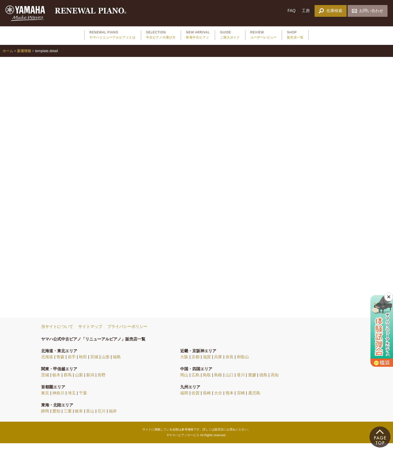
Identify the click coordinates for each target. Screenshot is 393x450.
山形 (106, 364)
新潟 (90, 382)
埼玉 (72, 400)
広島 (195, 382)
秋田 (83, 364)
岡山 (184, 382)
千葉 (83, 400)
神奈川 (58, 400)
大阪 (184, 364)
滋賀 (207, 364)
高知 (275, 382)
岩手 (72, 364)
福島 (117, 364)
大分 (218, 400)
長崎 (207, 400)
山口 (230, 382)
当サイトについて (57, 333)
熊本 (230, 400)
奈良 (230, 364)
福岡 (184, 400)
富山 (90, 418)
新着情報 (24, 58)
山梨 (79, 382)
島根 (218, 382)
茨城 (45, 382)
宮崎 (241, 400)
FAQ (291, 11)
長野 (101, 382)
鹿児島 (254, 400)
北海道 (47, 364)
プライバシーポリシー (127, 333)
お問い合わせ (367, 11)
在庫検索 (330, 11)
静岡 (45, 418)
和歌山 (243, 364)
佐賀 (195, 400)
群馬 (68, 382)
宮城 (94, 364)
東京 (45, 400)
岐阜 (79, 418)
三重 (68, 418)
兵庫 (218, 364)
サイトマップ (90, 333)
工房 (306, 11)
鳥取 (207, 382)
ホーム (8, 58)
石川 (101, 418)
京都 (195, 364)
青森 (60, 364)
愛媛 (252, 382)
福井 (113, 418)
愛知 (56, 418)
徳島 (263, 382)
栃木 (56, 382)
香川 (241, 382)
